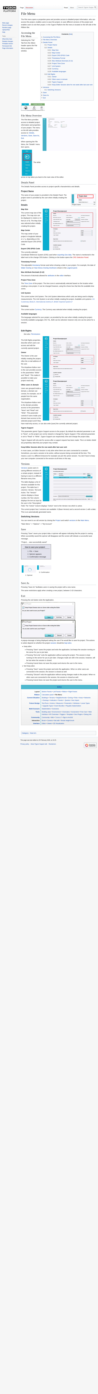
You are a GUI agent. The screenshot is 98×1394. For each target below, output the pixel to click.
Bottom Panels (47, 692)
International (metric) (43, 302)
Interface (36, 723)
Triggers (62, 714)
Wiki (52, 717)
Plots (75, 698)
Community (35, 717)
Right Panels (72, 692)
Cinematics (66, 712)
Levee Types (85, 703)
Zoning (70, 698)
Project (58, 520)
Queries (67, 700)
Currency (38, 309)
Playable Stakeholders (73, 706)
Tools (38, 712)
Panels (60, 700)
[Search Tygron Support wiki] (87, 7)
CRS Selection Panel (80, 257)
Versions (24, 136)
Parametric (68, 703)
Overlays (46, 700)
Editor (59, 687)
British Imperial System (62, 302)
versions (72, 520)
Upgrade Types (48, 706)
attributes (51, 276)
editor (62, 276)
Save (30, 136)
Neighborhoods (61, 698)
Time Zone (28, 283)
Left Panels (57, 692)
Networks (87, 698)
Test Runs (45, 703)
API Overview (53, 714)
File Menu (58, 695)
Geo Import (75, 700)
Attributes (76, 703)
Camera (50, 720)
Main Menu (85, 520)
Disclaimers (52, 744)
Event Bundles (59, 706)
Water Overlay (26, 268)
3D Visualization (58, 723)
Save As (36, 136)
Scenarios (55, 709)
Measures (59, 703)
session (53, 643)
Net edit (56, 720)
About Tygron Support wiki (39, 744)
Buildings (45, 698)
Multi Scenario (34, 709)
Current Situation (33, 698)
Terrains (52, 698)
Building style (46, 712)
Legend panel (72, 268)
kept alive (67, 643)
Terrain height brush (67, 720)
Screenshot (75, 712)
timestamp (36, 265)
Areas (81, 698)
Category (25, 733)
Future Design (34, 703)
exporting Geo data (64, 255)
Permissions (35, 334)
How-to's (33, 733)
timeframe (53, 268)
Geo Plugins (78, 714)
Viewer (49, 723)
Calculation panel (48, 695)
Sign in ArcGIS (68, 717)
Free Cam (83, 712)
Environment (56, 712)
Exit (22, 138)
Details (31, 133)
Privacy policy (24, 744)
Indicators (53, 700)
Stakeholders (46, 709)
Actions (52, 703)
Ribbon (64, 692)
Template (70, 714)
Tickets (57, 717)
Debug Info (87, 714)
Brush (44, 720)
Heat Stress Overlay (41, 268)
